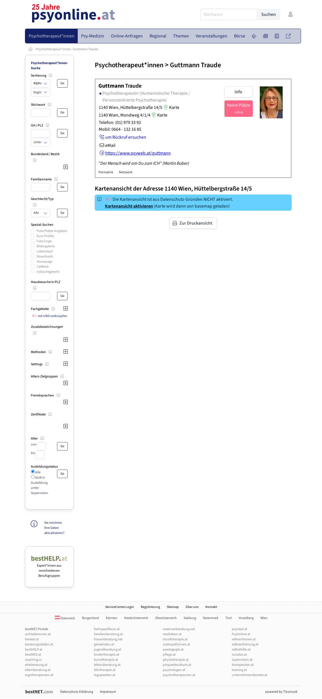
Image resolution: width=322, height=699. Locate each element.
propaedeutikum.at (177, 664)
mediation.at (172, 634)
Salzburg (190, 618)
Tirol (228, 618)
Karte (170, 107)
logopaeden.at (104, 675)
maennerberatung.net (179, 629)
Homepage (44, 261)
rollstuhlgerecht (48, 271)
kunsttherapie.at (106, 659)
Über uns (192, 607)
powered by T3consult (281, 691)
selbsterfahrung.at (245, 644)
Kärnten (111, 618)
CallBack (43, 266)
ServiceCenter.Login (119, 607)
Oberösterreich (166, 618)
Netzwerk (125, 172)
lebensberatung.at (107, 664)
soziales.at (239, 654)
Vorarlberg (246, 618)
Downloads (45, 256)
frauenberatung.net (108, 639)
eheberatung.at (36, 664)
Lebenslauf (45, 251)
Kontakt (211, 607)
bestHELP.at (33, 649)
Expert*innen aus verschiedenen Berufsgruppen (49, 568)
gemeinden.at (104, 644)
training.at (239, 670)
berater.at (32, 639)
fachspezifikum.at (107, 629)
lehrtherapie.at (104, 670)
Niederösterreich (136, 618)
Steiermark (210, 618)
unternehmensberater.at (249, 675)
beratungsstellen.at (39, 644)
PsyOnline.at (241, 634)
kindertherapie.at (106, 654)
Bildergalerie (46, 246)
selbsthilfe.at (241, 649)
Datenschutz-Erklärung (76, 691)
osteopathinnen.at (176, 644)
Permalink (105, 172)
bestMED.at (33, 654)
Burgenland (90, 618)
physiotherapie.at (176, 659)
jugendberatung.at (107, 649)
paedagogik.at (173, 649)
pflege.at (169, 654)
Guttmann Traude (85, 49)
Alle (38, 472)
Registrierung (150, 607)
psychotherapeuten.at (179, 675)
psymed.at (239, 629)
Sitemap (173, 607)
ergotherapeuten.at (39, 675)
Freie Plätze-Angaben (52, 231)
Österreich (65, 618)
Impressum (108, 691)
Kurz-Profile (45, 236)
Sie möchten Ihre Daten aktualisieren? (54, 527)
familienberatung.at (108, 634)
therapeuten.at (243, 664)
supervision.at (242, 659)
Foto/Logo (44, 241)
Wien (264, 618)
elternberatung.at (37, 670)
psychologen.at (174, 670)
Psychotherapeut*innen (53, 49)
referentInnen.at (244, 639)
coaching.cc (33, 659)
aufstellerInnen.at (38, 634)
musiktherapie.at (175, 639)
